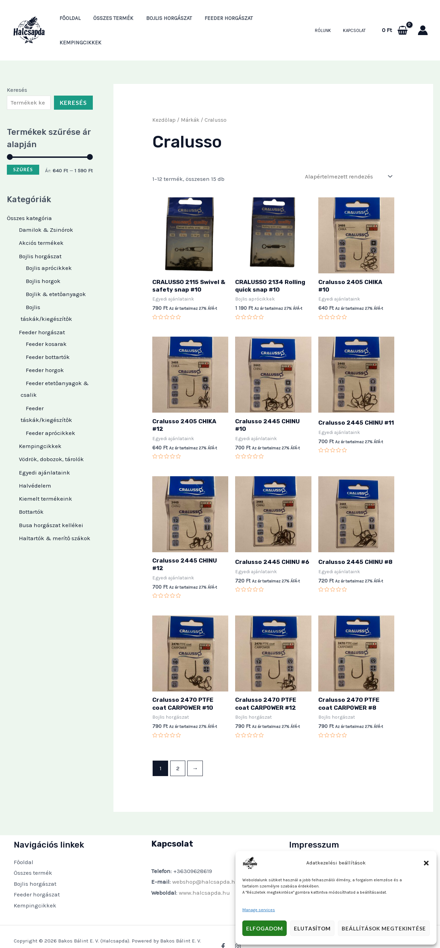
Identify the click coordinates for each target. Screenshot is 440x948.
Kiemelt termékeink (45, 480)
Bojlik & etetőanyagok (56, 275)
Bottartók (31, 493)
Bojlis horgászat (163, 21)
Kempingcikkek (277, 21)
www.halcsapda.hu (204, 874)
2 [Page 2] (177, 749)
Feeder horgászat (221, 21)
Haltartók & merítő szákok (54, 519)
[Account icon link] (423, 21)
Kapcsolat (356, 21)
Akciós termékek (41, 224)
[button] (426, 863)
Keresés (17, 71)
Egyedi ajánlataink (44, 453)
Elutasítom (312, 928)
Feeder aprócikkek (50, 414)
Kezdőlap (164, 101)
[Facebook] (223, 928)
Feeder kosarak (46, 325)
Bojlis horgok (43, 262)
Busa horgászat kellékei (51, 506)
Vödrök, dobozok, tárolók (51, 440)
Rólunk (328, 21)
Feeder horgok (45, 351)
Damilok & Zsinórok (46, 211)
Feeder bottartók (48, 338)
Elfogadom (264, 928)
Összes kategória (29, 199)
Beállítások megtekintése (384, 928)
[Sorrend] (348, 158)
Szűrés (23, 151)
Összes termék (110, 21)
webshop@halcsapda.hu (205, 863)
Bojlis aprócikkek (49, 249)
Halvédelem (35, 467)
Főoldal (68, 21)
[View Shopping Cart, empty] (395, 21)
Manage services (258, 909)
